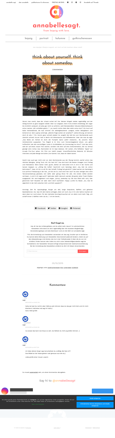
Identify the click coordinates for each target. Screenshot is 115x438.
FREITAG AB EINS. (58, 2)
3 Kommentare (57, 69)
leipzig (28, 38)
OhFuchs (28, 428)
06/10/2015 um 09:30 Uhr (32, 302)
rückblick (75, 267)
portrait (44, 38)
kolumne (60, 38)
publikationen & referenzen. (40, 2)
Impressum (88, 427)
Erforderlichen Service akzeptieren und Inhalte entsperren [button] (95, 404)
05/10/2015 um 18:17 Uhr (32, 347)
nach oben (57, 428)
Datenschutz (96, 427)
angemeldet (34, 372)
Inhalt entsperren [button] (95, 398)
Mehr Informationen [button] (38, 404)
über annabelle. (24, 2)
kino (61, 267)
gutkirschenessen (82, 38)
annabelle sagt (11, 2)
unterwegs (67, 267)
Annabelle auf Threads (91, 2)
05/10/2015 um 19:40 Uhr (32, 327)
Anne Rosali (27, 322)
